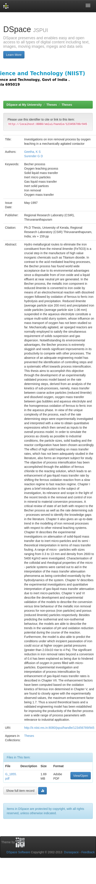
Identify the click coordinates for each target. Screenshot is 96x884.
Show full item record (20, 790)
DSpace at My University (24, 104)
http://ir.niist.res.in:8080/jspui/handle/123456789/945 (59, 727)
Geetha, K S (32, 151)
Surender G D (33, 156)
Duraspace (71, 852)
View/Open (80, 775)
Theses (51, 104)
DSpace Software (18, 852)
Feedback (88, 852)
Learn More (14, 54)
